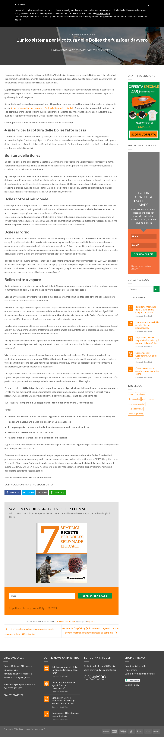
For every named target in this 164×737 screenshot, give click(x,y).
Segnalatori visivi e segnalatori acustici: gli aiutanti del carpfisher (147, 340)
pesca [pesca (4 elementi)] (151, 399)
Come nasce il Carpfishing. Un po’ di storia (146, 355)
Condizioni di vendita (135, 665)
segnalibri (91, 621)
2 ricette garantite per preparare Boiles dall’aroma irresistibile (42, 107)
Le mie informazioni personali (140, 673)
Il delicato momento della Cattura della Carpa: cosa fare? (145, 309)
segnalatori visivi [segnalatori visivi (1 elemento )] (136, 409)
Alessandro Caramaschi (100, 50)
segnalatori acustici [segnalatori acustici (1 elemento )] (137, 404)
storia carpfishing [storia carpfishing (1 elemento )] (136, 413)
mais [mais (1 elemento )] (144, 399)
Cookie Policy (132, 684)
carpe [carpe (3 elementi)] (131, 394)
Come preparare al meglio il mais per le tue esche (147, 371)
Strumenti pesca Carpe (82, 35)
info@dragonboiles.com (22, 684)
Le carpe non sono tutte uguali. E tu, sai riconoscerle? (147, 325)
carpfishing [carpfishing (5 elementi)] (140, 394)
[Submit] (157, 289)
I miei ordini (131, 669)
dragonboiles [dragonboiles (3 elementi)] (134, 399)
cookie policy (103, 13)
